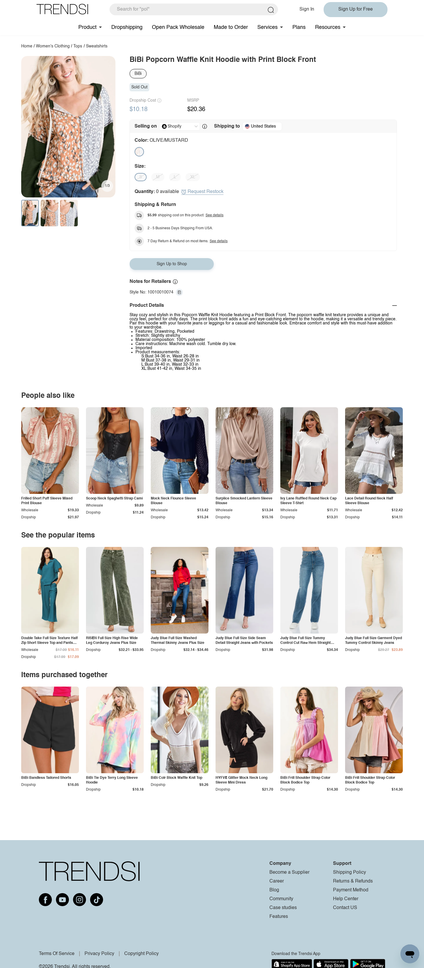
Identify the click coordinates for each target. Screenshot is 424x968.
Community (281, 899)
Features (278, 916)
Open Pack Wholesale (178, 27)
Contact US (345, 908)
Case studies (283, 908)
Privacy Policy (99, 953)
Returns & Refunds (353, 881)
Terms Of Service (56, 953)
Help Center (345, 899)
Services (267, 27)
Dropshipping (127, 27)
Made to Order (231, 27)
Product (87, 27)
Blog (274, 890)
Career (276, 881)
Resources (327, 27)
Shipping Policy (349, 872)
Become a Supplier (289, 872)
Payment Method (350, 890)
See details (214, 215)
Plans (299, 27)
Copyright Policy (141, 953)
